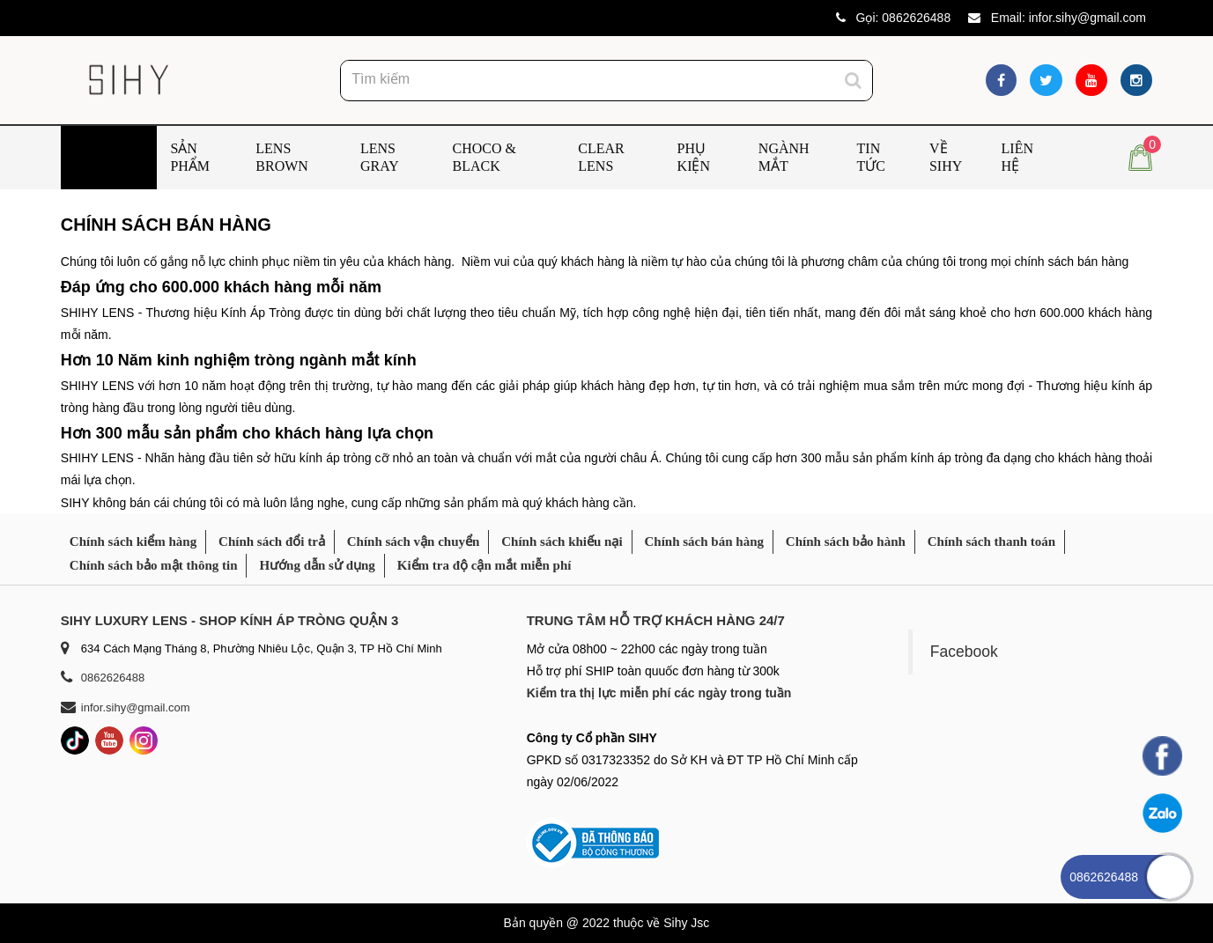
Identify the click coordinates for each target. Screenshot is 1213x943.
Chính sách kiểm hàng (133, 541)
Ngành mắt (784, 157)
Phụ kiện (693, 157)
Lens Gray (379, 157)
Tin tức (871, 157)
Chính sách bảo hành (846, 541)
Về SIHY (945, 157)
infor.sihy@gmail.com (1087, 18)
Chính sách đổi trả (271, 541)
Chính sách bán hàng (703, 541)
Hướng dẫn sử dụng (316, 565)
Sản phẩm (190, 157)
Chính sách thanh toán (991, 541)
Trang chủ (98, 157)
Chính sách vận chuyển (413, 541)
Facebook (964, 651)
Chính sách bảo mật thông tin (154, 565)
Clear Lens (601, 157)
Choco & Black (484, 157)
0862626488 (916, 18)
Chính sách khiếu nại (561, 541)
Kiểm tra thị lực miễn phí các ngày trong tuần (659, 693)
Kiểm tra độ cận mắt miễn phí (484, 565)
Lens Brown (281, 157)
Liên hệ (1017, 157)
